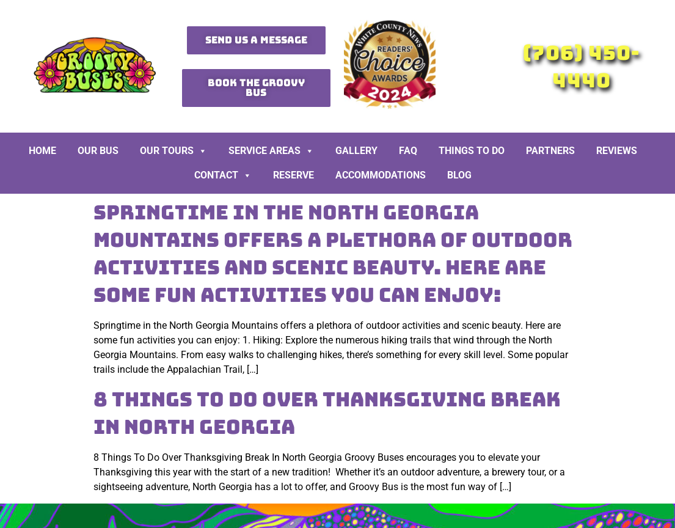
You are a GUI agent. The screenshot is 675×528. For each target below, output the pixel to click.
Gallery (356, 150)
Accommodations (380, 175)
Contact (223, 175)
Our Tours (173, 151)
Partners (550, 150)
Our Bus (98, 150)
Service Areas (271, 151)
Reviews (616, 150)
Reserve (293, 175)
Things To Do (472, 150)
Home (42, 150)
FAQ (408, 150)
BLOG (459, 175)
